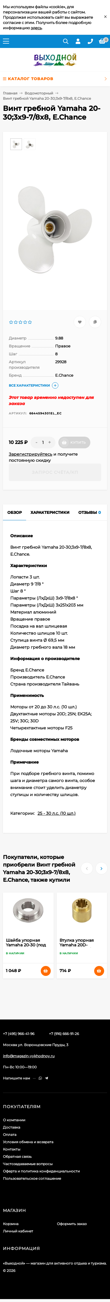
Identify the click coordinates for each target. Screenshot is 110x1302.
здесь (36, 27)
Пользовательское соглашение (32, 1178)
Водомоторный (39, 93)
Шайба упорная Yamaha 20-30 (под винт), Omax (26, 945)
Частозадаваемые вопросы (28, 1164)
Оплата (9, 1134)
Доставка (11, 1127)
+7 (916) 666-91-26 (64, 1033)
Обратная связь (17, 1156)
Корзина (10, 1224)
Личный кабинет (18, 1231)
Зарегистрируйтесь (30, 454)
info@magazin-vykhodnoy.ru (29, 1056)
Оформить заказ (72, 1224)
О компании (14, 1120)
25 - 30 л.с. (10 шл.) (57, 813)
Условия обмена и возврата (28, 1142)
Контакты (11, 1149)
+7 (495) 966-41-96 (18, 1033)
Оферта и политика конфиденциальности (41, 1171)
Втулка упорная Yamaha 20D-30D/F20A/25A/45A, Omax (79, 947)
